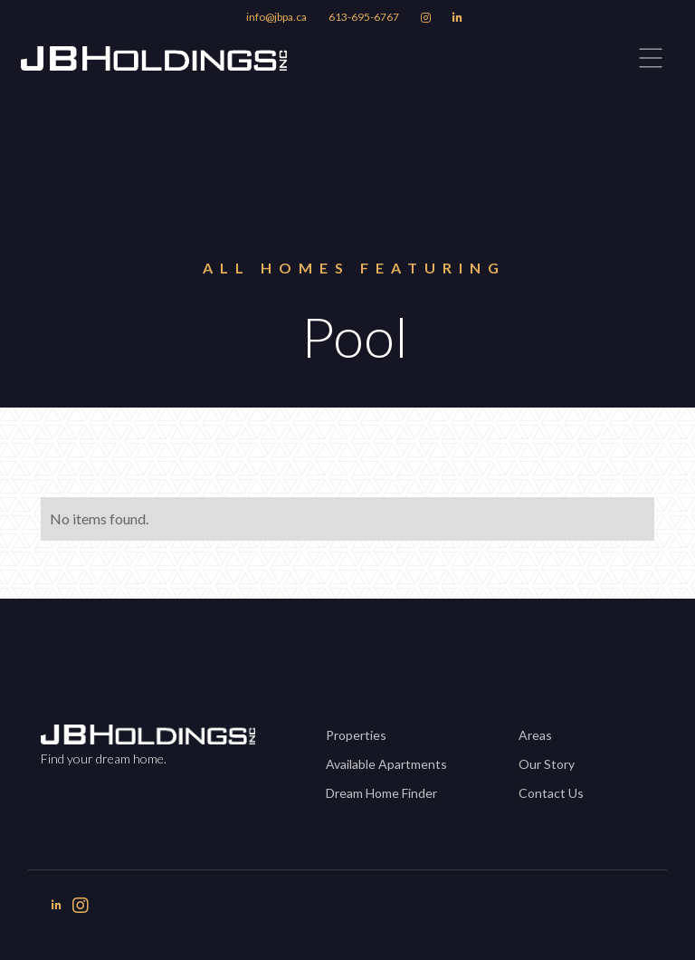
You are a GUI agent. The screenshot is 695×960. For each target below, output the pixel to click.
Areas (535, 735)
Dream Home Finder (381, 793)
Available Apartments (386, 764)
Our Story (547, 764)
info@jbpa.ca (276, 17)
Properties (356, 735)
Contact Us (551, 793)
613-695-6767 (363, 17)
